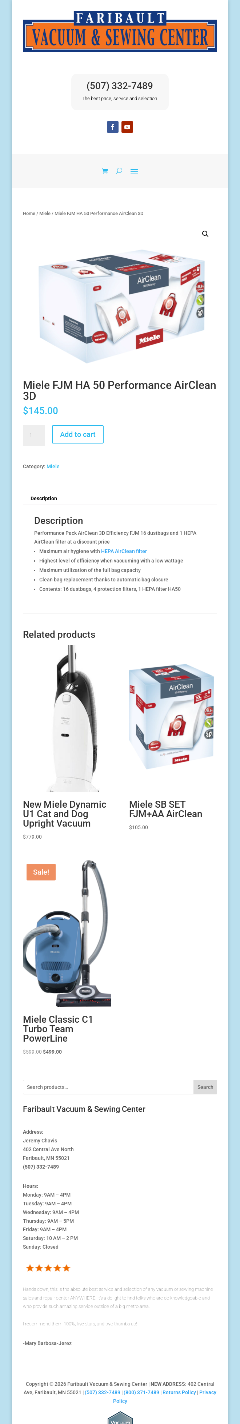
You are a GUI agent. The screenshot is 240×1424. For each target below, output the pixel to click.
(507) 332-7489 (120, 85)
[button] (205, 233)
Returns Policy (179, 1392)
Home (29, 213)
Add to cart (78, 434)
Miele (45, 213)
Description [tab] (44, 498)
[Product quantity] (34, 435)
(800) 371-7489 (141, 1392)
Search (205, 1087)
